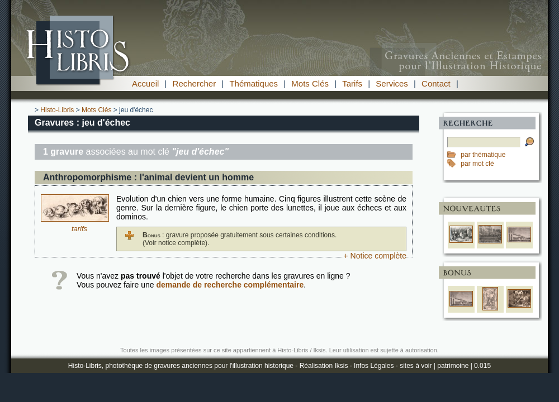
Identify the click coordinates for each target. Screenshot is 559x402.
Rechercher (194, 83)
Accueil (145, 83)
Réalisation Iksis (324, 366)
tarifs (79, 228)
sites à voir (416, 366)
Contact (436, 83)
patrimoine (452, 366)
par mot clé (477, 164)
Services (392, 83)
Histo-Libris (57, 110)
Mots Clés (310, 83)
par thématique (483, 155)
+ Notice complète (375, 255)
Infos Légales (374, 366)
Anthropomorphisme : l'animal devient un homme (148, 177)
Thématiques (253, 83)
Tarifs (352, 83)
